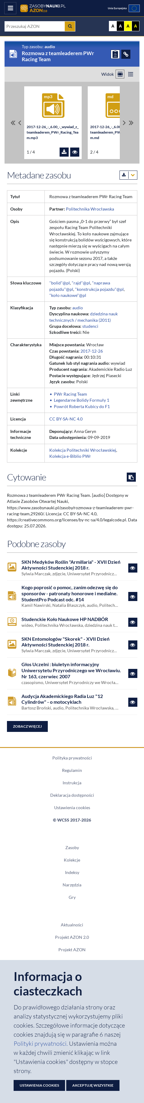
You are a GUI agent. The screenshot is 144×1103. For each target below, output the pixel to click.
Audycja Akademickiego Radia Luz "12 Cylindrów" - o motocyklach (62, 699)
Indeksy (72, 872)
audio (77, 307)
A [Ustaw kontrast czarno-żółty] (135, 26)
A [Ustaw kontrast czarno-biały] (120, 26)
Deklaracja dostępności (72, 795)
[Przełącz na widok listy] (130, 74)
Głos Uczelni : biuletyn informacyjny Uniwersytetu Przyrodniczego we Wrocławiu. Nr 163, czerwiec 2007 (71, 670)
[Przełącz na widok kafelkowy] (120, 74)
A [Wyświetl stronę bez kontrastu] (112, 26)
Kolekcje (72, 860)
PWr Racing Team (70, 394)
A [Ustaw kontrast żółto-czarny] (127, 26)
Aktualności (72, 924)
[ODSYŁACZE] (125, 54)
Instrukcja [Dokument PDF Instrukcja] (72, 782)
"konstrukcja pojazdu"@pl (99, 289)
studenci (90, 326)
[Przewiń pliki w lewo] (19, 122)
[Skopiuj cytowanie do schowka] (131, 477)
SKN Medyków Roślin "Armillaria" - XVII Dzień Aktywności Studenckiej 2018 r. (70, 565)
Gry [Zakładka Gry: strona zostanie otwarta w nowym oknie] (72, 897)
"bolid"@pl (59, 283)
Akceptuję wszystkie (92, 1085)
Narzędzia (72, 884)
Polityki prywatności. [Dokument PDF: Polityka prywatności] (41, 1043)
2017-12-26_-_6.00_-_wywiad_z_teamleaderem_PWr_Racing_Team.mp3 (53, 132)
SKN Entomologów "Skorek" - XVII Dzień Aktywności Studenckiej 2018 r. (65, 642)
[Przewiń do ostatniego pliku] (131, 122)
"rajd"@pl (81, 283)
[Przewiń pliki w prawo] (124, 122)
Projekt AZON (72, 949)
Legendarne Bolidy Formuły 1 (81, 400)
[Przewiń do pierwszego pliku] (13, 122)
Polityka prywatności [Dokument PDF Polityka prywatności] (72, 758)
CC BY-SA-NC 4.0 (66, 419)
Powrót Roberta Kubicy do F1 (82, 406)
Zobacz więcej (27, 726)
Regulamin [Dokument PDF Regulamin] (72, 770)
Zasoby (72, 847)
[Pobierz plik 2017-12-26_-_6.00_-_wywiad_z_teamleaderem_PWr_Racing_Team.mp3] (64, 152)
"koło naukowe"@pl (67, 295)
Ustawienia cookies (72, 807)
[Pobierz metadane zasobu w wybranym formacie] (128, 175)
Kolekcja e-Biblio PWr (70, 456)
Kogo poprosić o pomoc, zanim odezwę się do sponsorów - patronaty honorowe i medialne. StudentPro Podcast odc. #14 (69, 593)
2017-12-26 (91, 351)
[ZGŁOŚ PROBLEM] (115, 54)
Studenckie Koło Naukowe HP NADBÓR (64, 619)
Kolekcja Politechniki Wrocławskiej (82, 450)
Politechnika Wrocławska (90, 209)
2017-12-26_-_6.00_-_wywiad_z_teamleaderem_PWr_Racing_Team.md (116, 132)
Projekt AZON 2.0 (72, 937)
